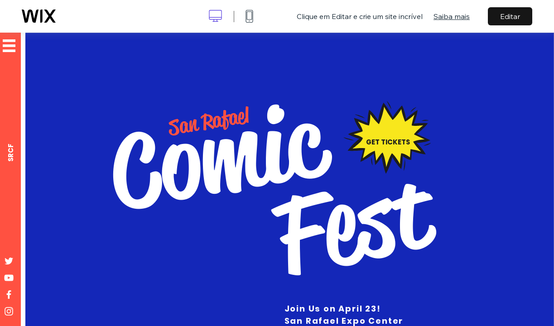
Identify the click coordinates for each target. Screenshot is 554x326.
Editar (510, 16)
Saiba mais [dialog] (452, 16)
